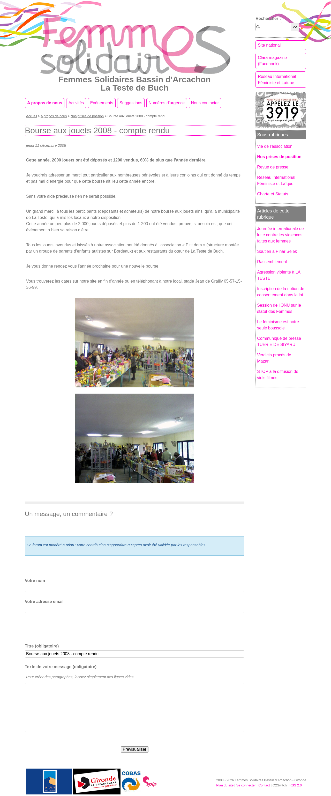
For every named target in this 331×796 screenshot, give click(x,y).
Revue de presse (272, 167)
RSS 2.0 (295, 785)
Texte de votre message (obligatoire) (60, 667)
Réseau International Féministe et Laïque (277, 79)
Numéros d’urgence (167, 103)
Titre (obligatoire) (42, 646)
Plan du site (225, 785)
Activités (76, 103)
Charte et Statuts (272, 194)
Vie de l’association (274, 146)
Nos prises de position (87, 116)
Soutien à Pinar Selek (277, 251)
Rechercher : (268, 18)
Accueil (31, 116)
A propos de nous (44, 103)
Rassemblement (272, 262)
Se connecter (245, 785)
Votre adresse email (44, 601)
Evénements (101, 103)
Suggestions (130, 103)
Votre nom (35, 580)
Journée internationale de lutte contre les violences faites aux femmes (280, 234)
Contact (264, 785)
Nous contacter (205, 103)
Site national (269, 45)
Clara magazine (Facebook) (272, 60)
